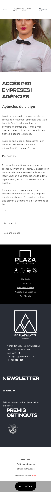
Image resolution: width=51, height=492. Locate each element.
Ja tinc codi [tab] (10, 223)
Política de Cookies (25, 464)
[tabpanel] (25, 228)
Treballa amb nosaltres (25, 292)
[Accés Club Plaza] (45, 9)
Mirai (34, 476)
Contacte (25, 279)
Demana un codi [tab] (12, 233)
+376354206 (17, 360)
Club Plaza (26, 283)
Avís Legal (25, 459)
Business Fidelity (25, 288)
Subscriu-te (9, 391)
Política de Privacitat (25, 469)
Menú (5, 10)
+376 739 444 (13, 353)
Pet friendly (25, 296)
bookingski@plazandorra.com (21, 357)
